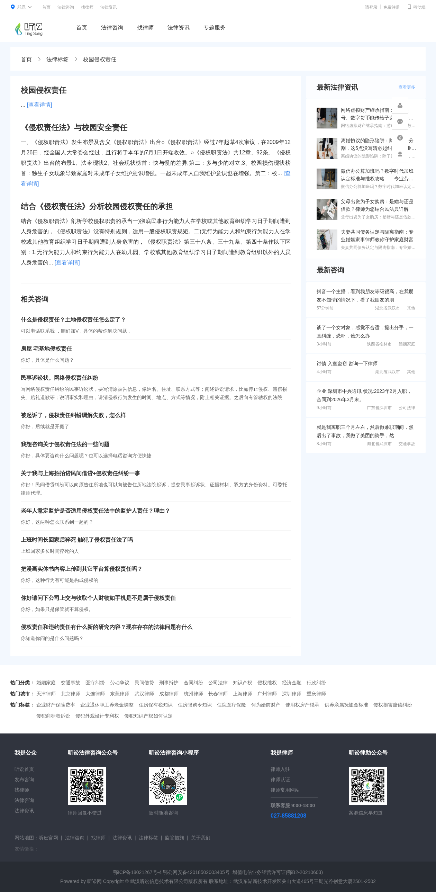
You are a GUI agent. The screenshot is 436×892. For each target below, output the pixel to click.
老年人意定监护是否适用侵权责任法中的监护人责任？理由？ (95, 511)
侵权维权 (267, 682)
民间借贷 (144, 682)
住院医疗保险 (231, 705)
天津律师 (46, 693)
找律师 (87, 7)
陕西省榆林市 (379, 344)
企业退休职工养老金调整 (107, 705)
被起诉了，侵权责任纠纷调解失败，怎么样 (73, 415)
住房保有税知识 (156, 705)
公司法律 (407, 407)
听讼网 (94, 881)
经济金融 (291, 682)
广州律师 (267, 693)
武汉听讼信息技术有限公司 (159, 881)
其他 (411, 308)
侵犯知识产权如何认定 (148, 716)
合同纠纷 (193, 682)
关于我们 (200, 837)
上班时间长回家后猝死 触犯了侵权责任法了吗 (77, 540)
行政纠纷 (316, 682)
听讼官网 (48, 837)
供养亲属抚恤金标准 (346, 705)
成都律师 (169, 693)
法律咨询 (65, 7)
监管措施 (174, 837)
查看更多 (407, 87)
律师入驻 (280, 769)
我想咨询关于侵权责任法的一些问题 (65, 444)
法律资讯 (108, 7)
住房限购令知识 (195, 705)
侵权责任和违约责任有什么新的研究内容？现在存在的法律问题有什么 (106, 627)
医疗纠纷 (95, 682)
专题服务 (214, 27)
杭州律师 (193, 693)
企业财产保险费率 (55, 705)
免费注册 (391, 7)
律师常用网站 (285, 790)
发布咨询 (24, 779)
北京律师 (70, 693)
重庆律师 (316, 693)
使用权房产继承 (302, 705)
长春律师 (218, 693)
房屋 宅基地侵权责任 (46, 349)
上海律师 (242, 693)
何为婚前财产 (265, 705)
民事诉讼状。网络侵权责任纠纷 (59, 378)
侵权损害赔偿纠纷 (392, 705)
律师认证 (280, 779)
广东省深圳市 (379, 407)
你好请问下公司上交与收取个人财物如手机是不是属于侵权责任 (98, 598)
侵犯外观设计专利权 (97, 716)
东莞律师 (119, 693)
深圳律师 (291, 693)
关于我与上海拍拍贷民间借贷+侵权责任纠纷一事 (80, 473)
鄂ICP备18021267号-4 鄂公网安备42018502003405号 (171, 872)
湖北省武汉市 (387, 308)
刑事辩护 (169, 682)
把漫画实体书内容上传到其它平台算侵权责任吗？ (82, 569)
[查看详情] (39, 105)
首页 (46, 7)
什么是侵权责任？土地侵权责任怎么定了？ (73, 320)
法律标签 (57, 59)
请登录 (371, 7)
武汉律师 (144, 693)
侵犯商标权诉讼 (53, 716)
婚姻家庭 (407, 344)
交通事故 (407, 443)
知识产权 (242, 682)
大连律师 (95, 693)
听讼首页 (24, 769)
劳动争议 (119, 682)
